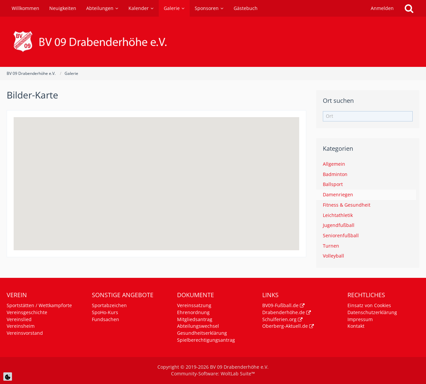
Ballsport (333, 184)
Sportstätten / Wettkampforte (39, 305)
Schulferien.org (279, 319)
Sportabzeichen (109, 305)
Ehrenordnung (193, 312)
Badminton (335, 174)
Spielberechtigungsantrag (206, 340)
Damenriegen (338, 194)
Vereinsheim (21, 326)
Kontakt (355, 326)
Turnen (331, 246)
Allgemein (334, 164)
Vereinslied (19, 319)
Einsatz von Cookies (369, 305)
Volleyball (333, 256)
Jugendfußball (338, 225)
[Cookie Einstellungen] (7, 376)
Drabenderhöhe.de (283, 312)
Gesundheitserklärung (202, 333)
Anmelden (382, 8)
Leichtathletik (338, 215)
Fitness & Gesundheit (346, 205)
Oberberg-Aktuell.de (285, 326)
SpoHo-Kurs (105, 312)
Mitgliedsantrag (194, 319)
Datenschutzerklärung (372, 312)
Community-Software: (213, 373)
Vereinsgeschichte (27, 312)
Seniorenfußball (341, 235)
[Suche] (409, 8)
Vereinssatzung (194, 305)
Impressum (360, 319)
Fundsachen (105, 319)
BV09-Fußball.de (280, 305)
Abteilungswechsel (198, 326)
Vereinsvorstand (25, 333)
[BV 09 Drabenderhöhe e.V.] (213, 42)
